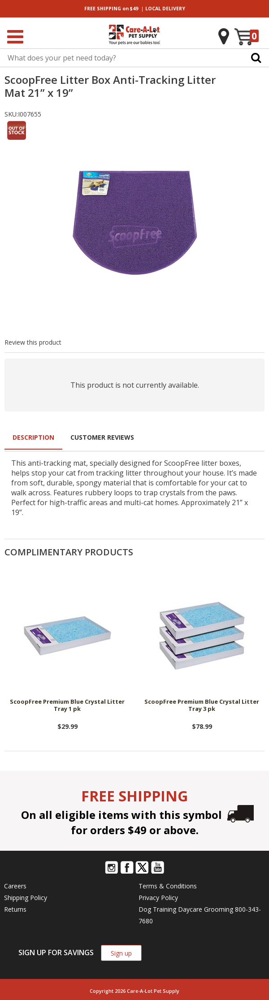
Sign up (121, 953)
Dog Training (157, 909)
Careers (15, 886)
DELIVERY (165, 8)
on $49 (111, 8)
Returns (15, 909)
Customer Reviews (102, 437)
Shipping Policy (25, 897)
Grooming (218, 909)
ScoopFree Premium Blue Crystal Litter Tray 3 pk (201, 705)
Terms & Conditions (168, 886)
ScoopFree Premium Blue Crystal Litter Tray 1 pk (67, 705)
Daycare (190, 909)
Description (33, 437)
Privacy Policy (158, 897)
